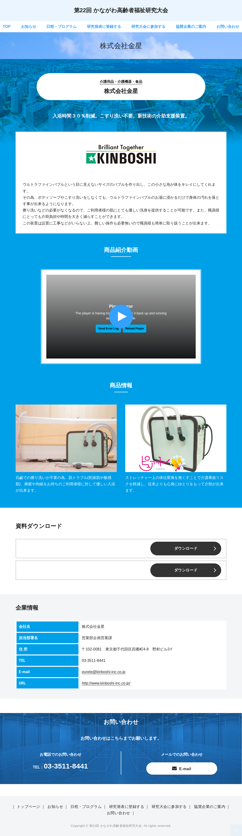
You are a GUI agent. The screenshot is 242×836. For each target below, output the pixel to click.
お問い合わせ (227, 27)
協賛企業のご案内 (191, 27)
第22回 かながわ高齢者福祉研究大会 (121, 10)
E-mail (184, 769)
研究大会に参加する (148, 27)
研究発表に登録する (104, 27)
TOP (7, 27)
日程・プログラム (61, 27)
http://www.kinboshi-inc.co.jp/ (106, 683)
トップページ (28, 807)
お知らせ (28, 27)
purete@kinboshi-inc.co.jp (103, 672)
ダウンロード (186, 548)
